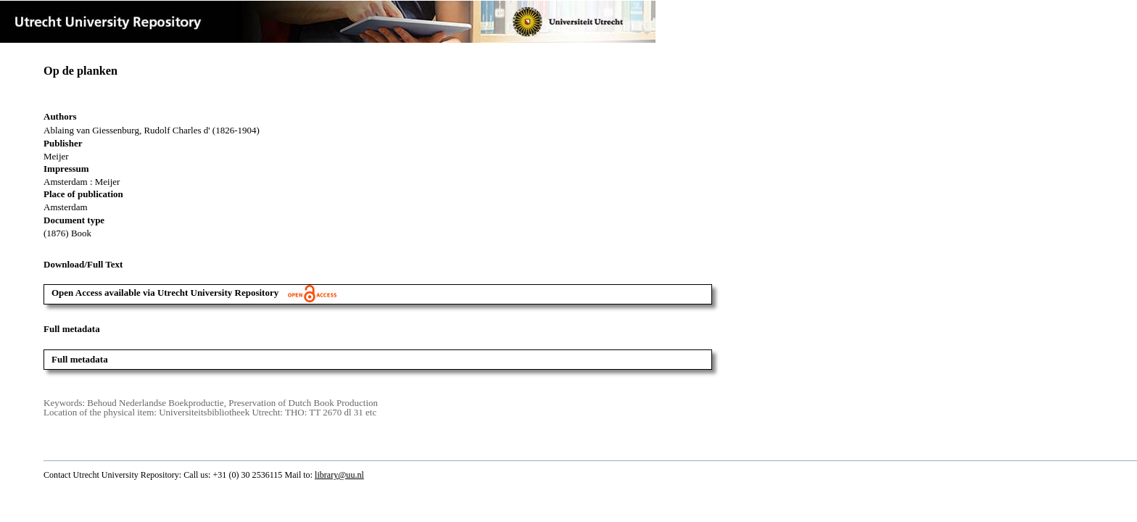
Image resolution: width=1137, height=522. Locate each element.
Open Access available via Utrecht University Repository (193, 292)
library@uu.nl (339, 475)
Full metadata (79, 359)
